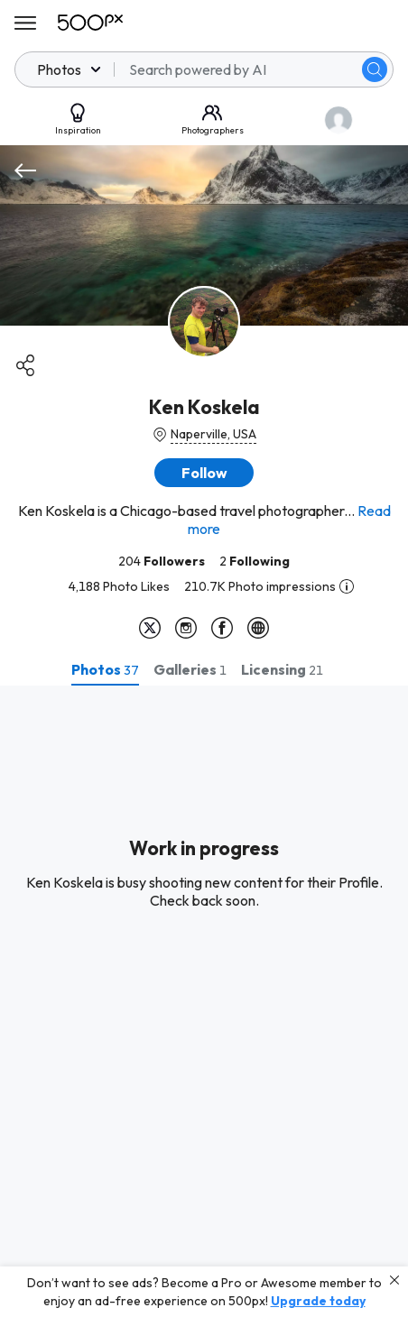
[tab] (105, 669)
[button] (204, 472)
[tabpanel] (204, 1001)
